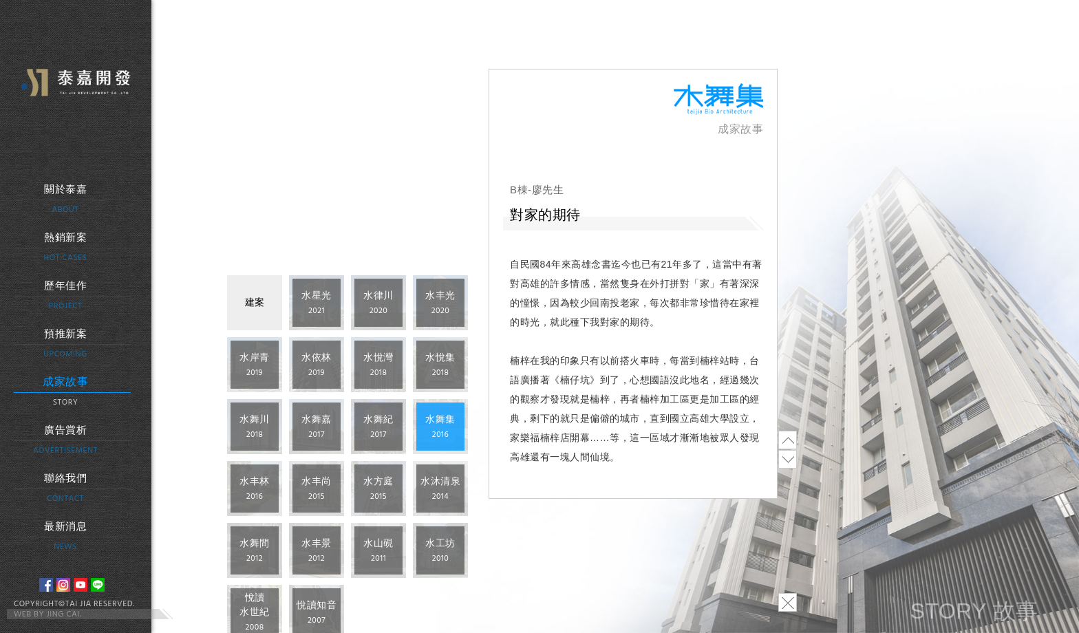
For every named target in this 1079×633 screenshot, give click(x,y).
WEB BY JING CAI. (47, 614)
